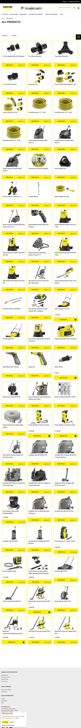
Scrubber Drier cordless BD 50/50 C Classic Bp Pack (65, 456)
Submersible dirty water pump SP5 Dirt (14, 282)
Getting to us (4, 691)
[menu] (40, 14)
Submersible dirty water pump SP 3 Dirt (65, 254)
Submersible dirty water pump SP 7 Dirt (65, 226)
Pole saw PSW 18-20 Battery (12, 309)
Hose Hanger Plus (60, 168)
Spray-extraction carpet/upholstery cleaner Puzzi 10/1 (14, 226)
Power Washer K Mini (9, 571)
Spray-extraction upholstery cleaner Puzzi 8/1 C (37, 254)
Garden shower (33, 196)
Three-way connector (61, 56)
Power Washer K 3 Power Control (65, 425)
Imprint (3, 698)
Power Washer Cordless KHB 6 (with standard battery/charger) (39, 572)
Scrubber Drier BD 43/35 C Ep (64, 511)
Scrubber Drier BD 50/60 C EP (38, 455)
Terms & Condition (5, 677)
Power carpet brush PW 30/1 (12, 601)
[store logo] (7, 7)
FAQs (2, 702)
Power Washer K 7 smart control (65, 541)
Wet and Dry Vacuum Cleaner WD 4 (39, 631)
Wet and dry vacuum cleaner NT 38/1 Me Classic (39, 282)
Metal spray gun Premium (11, 367)
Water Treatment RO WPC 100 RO (65, 397)
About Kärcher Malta (6, 689)
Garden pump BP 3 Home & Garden (66, 339)
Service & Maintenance (51, 14)
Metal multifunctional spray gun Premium (39, 226)
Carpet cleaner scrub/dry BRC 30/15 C (38, 141)
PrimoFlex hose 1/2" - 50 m (63, 112)
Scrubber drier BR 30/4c (10, 541)
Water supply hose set (62, 196)
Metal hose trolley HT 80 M (11, 397)
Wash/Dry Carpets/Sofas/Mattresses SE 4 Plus (12, 632)
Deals (61, 14)
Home (3, 18)
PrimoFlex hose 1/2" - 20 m (37, 112)
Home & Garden (14, 14)
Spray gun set (33, 84)
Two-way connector (35, 56)
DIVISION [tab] (13, 35)
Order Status (4, 700)
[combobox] (66, 7)
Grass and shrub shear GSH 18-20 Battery (65, 282)
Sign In (65, 1)
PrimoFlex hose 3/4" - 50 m (11, 140)
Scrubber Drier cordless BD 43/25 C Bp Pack (39, 512)
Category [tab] (4, 35)
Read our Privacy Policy (9, 725)
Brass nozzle (59, 367)
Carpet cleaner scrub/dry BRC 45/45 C (12, 170)
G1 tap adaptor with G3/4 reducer (13, 56)
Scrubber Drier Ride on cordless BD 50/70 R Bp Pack (14, 484)
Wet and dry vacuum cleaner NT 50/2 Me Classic (13, 456)
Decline (12, 722)
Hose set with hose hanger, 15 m (65, 84)
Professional (23, 14)
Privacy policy (4, 681)
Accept (6, 722)
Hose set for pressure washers (38, 168)
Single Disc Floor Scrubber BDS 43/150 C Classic (64, 484)
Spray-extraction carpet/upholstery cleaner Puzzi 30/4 (40, 398)
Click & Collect (4, 679)
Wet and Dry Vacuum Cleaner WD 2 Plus (66, 632)
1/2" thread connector (10, 84)
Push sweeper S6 (8, 339)
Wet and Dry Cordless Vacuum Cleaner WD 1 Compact (38, 310)
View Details (9, 65)
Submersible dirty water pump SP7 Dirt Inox (14, 254)
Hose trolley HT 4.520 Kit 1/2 (12, 196)
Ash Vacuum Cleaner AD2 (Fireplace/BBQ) (11, 512)
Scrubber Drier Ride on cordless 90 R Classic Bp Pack (39, 484)
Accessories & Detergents (36, 14)
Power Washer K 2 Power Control (39, 425)
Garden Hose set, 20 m (10, 112)
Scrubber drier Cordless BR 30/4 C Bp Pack (39, 542)
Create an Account (74, 1)
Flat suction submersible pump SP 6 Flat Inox (39, 340)
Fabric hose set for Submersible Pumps (13, 426)
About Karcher (4, 675)
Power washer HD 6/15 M (63, 601)
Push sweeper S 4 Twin (62, 309)
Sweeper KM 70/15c (61, 571)
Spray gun (32, 367)
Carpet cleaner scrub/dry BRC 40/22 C (64, 141)
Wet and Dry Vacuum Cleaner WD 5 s (39, 602)
